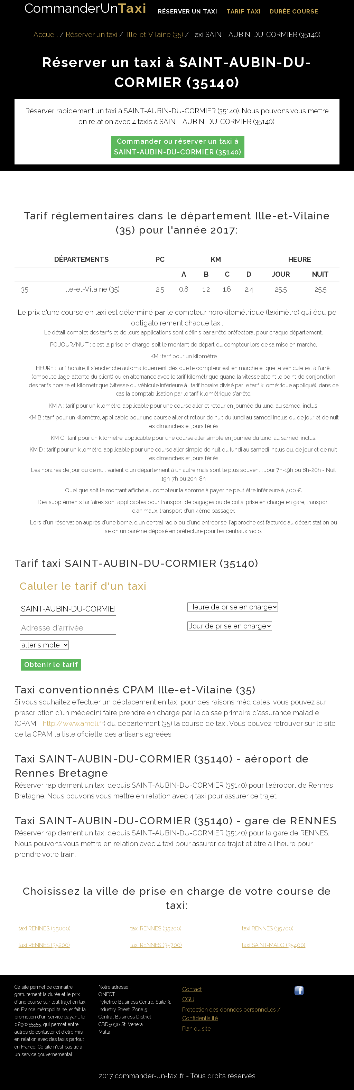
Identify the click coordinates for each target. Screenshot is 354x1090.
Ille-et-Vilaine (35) (155, 34)
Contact (192, 989)
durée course (294, 11)
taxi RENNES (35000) (45, 928)
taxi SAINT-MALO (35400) (273, 945)
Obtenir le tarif (51, 665)
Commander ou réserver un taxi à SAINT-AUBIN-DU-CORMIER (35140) (177, 146)
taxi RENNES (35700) (156, 945)
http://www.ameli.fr (73, 723)
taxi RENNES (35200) (44, 945)
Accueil (46, 34)
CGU (188, 999)
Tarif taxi (243, 11)
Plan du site (196, 1028)
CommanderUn (85, 8)
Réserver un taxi (187, 11)
